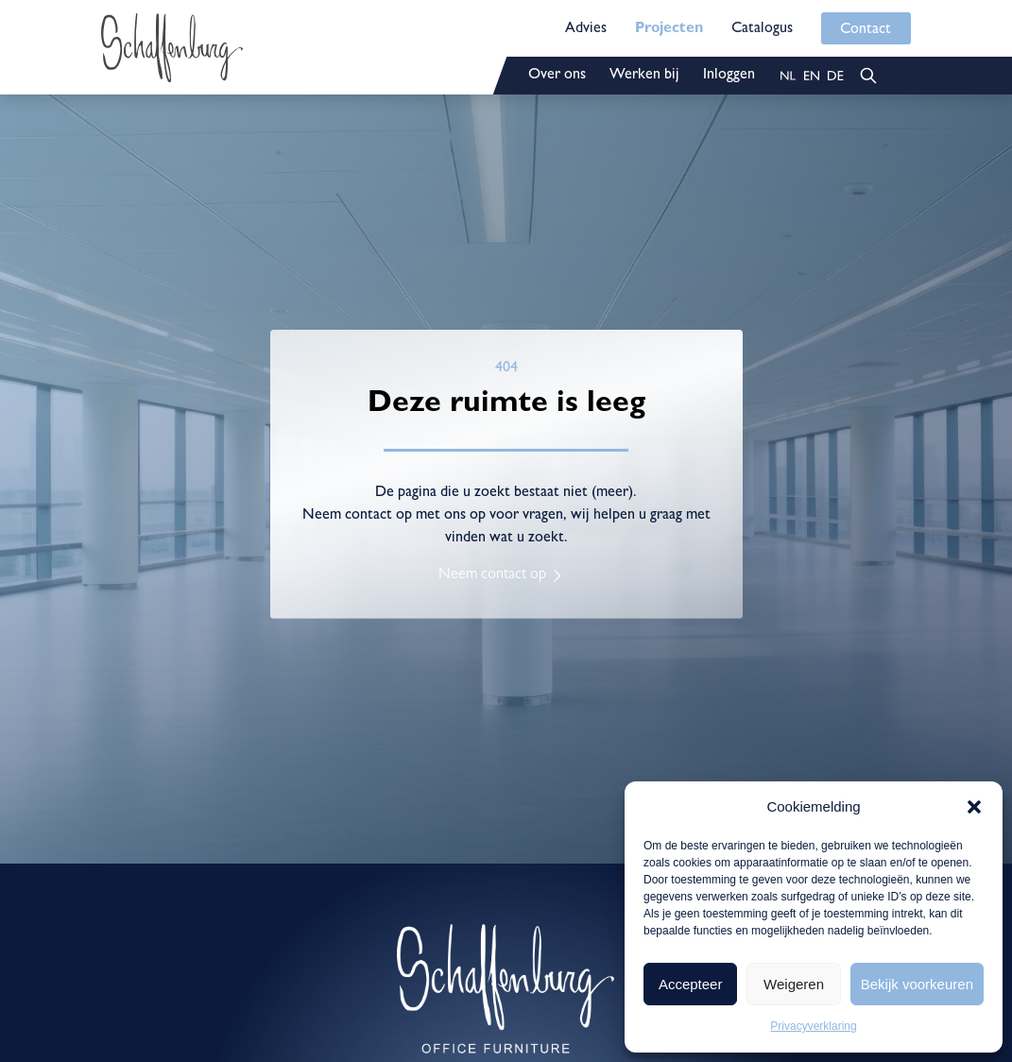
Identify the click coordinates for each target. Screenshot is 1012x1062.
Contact (865, 30)
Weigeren (793, 984)
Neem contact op (492, 575)
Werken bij (644, 75)
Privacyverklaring (813, 1026)
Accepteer (691, 984)
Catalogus (762, 29)
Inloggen (729, 75)
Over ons (557, 75)
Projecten (669, 29)
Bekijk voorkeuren (917, 984)
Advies (586, 29)
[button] (974, 806)
